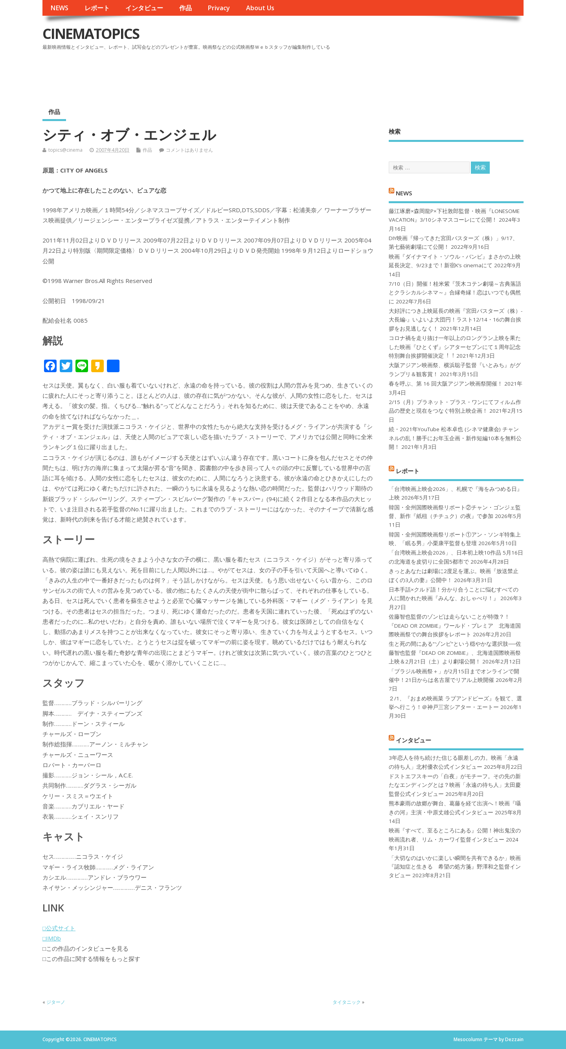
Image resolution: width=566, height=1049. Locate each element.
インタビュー (144, 8)
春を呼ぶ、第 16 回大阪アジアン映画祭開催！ (446, 383)
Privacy (219, 8)
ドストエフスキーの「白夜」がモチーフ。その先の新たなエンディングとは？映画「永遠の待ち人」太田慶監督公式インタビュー (455, 785)
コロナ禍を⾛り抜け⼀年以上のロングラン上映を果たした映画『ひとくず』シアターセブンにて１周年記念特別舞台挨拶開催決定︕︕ (455, 346)
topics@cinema (65, 150)
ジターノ (55, 1002)
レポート (97, 8)
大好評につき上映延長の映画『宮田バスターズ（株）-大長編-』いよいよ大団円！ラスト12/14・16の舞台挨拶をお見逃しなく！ (455, 319)
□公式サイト (58, 928)
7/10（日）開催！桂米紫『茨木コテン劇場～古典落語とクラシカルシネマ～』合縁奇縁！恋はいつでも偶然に (455, 292)
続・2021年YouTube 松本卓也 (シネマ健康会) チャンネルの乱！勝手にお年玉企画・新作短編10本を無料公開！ (455, 438)
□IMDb (51, 938)
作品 (185, 8)
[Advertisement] (374, 74)
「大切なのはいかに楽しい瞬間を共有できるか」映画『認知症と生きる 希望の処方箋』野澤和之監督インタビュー (455, 866)
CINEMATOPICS (90, 33)
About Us (260, 8)
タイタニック (347, 1002)
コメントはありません (189, 150)
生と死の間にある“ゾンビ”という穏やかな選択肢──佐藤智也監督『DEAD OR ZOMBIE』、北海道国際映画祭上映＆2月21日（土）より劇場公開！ (455, 652)
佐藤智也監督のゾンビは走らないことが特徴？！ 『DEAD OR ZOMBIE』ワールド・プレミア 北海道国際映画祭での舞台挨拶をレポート (455, 625)
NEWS (59, 8)
